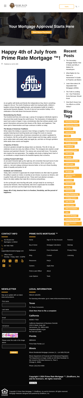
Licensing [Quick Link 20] (70, 255)
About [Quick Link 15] (49, 271)
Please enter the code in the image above (13, 341)
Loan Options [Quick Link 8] (33, 276)
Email (4, 318)
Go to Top (33, 383)
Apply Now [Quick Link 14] (50, 266)
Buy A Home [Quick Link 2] (33, 245)
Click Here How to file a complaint (42, 311)
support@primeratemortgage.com (12, 251)
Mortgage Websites (15, 393)
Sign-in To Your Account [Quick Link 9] (54, 240)
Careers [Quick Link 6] (31, 266)
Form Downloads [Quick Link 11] (52, 250)
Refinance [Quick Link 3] (32, 250)
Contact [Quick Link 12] (49, 255)
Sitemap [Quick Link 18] (70, 245)
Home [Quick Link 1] (31, 240)
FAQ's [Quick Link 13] (49, 260)
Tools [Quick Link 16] (48, 276)
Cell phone (5, 326)
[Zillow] (11, 265)
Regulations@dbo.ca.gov (37, 329)
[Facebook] (4, 261)
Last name (5, 309)
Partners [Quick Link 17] (70, 240)
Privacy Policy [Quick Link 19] (72, 250)
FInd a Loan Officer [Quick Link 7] (35, 271)
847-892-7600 (8, 246)
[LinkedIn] (16, 261)
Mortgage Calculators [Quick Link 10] (54, 245)
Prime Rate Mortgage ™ (55, 376)
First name (5, 301)
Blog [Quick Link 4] (30, 255)
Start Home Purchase (41, 32)
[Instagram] (4, 265)
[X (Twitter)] (10, 261)
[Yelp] (22, 261)
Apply (67, 6)
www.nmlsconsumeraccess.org (60, 298)
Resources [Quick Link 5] (32, 260)
